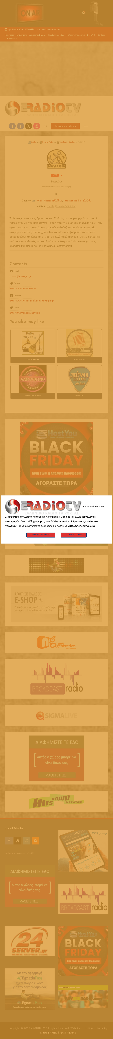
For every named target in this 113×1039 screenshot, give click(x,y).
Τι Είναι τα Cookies (74, 535)
